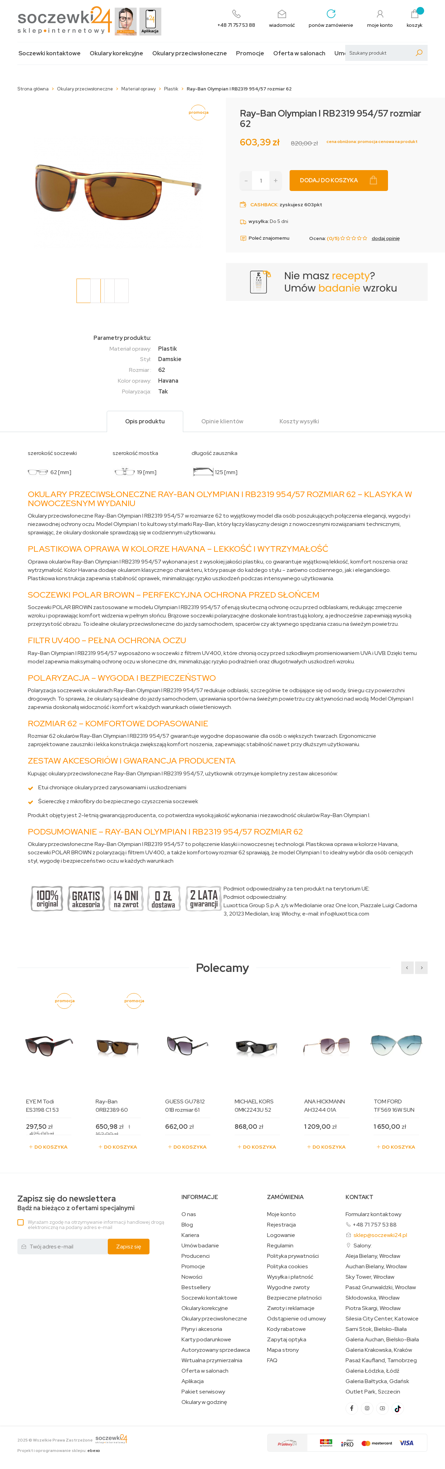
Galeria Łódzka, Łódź (372, 1370)
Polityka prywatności (293, 1256)
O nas (188, 1214)
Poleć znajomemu (264, 238)
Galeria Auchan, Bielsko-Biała (382, 1339)
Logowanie (281, 1235)
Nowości (191, 1277)
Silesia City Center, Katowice (382, 1318)
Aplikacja (192, 1381)
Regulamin (280, 1245)
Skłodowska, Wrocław (372, 1297)
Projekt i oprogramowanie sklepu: (58, 1450)
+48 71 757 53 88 (375, 1224)
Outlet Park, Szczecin (373, 1391)
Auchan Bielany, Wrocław (376, 1266)
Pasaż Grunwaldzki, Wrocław (381, 1287)
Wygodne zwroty (288, 1287)
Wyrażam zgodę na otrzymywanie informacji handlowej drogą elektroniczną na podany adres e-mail (96, 1224)
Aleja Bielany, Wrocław (373, 1256)
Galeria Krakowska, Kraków (379, 1350)
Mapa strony (283, 1350)
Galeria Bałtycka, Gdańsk (377, 1381)
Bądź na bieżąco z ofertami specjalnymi (76, 1203)
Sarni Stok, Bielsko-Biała (376, 1329)
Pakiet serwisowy (203, 1391)
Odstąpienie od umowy (296, 1318)
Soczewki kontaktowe (49, 53)
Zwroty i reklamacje (291, 1308)
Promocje (250, 53)
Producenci (195, 1256)
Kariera (190, 1235)
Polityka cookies (287, 1266)
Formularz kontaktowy (373, 1214)
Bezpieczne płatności (294, 1297)
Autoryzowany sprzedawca (215, 1350)
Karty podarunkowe (206, 1339)
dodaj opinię (386, 238)
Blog (187, 1224)
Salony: (363, 1245)
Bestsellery (195, 1287)
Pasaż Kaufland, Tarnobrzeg (381, 1360)
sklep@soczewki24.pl (380, 1235)
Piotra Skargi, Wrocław (373, 1308)
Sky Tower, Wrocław (370, 1277)
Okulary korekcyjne (116, 53)
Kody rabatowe (286, 1329)
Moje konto (281, 1214)
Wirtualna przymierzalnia (211, 1360)
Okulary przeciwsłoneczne (189, 53)
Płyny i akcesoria (201, 1329)
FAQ (272, 1360)
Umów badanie (200, 1245)
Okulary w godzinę (204, 1402)
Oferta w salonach (299, 53)
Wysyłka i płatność (290, 1277)
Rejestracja (281, 1224)
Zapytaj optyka (286, 1339)
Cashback (263, 204)
